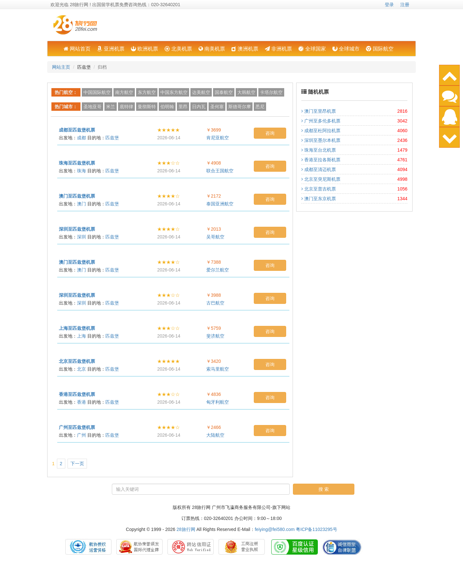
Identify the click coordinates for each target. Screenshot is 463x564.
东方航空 (147, 92)
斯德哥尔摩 (239, 106)
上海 (81, 336)
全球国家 (312, 49)
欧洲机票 (144, 49)
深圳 (81, 236)
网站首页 (77, 49)
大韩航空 (246, 92)
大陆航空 (215, 435)
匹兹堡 (112, 137)
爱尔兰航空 (217, 269)
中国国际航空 (97, 92)
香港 (81, 402)
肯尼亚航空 (217, 137)
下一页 (77, 463)
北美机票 (178, 49)
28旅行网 (186, 529)
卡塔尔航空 (271, 92)
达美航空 (201, 92)
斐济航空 (215, 336)
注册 (404, 4)
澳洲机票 (245, 49)
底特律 (126, 106)
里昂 (183, 106)
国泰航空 (224, 92)
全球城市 (346, 49)
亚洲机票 (110, 49)
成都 (81, 137)
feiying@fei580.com (275, 529)
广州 (81, 435)
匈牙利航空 (217, 402)
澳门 (81, 203)
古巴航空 (215, 302)
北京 (81, 369)
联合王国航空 (219, 170)
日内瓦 (199, 106)
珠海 (81, 170)
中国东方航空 (174, 92)
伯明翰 (167, 106)
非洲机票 (278, 49)
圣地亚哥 (92, 106)
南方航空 (124, 92)
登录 (389, 4)
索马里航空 (217, 369)
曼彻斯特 (147, 106)
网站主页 (61, 67)
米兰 (110, 106)
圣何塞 (217, 106)
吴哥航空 (215, 236)
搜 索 (323, 489)
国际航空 (379, 49)
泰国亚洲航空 (219, 203)
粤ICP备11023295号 (316, 529)
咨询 (270, 133)
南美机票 (212, 49)
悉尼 (259, 106)
